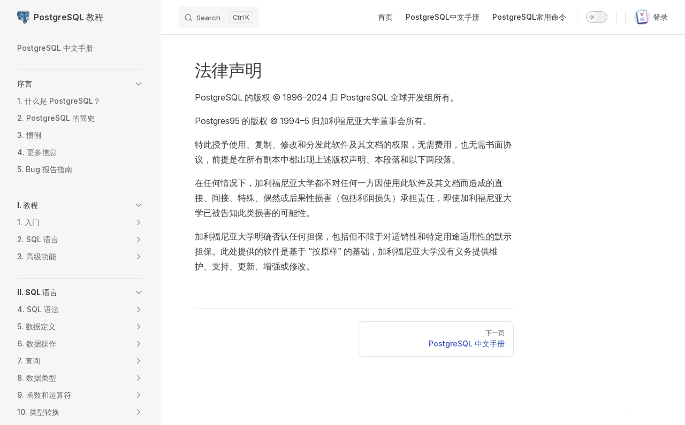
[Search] (218, 17)
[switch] (596, 17)
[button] (138, 83)
